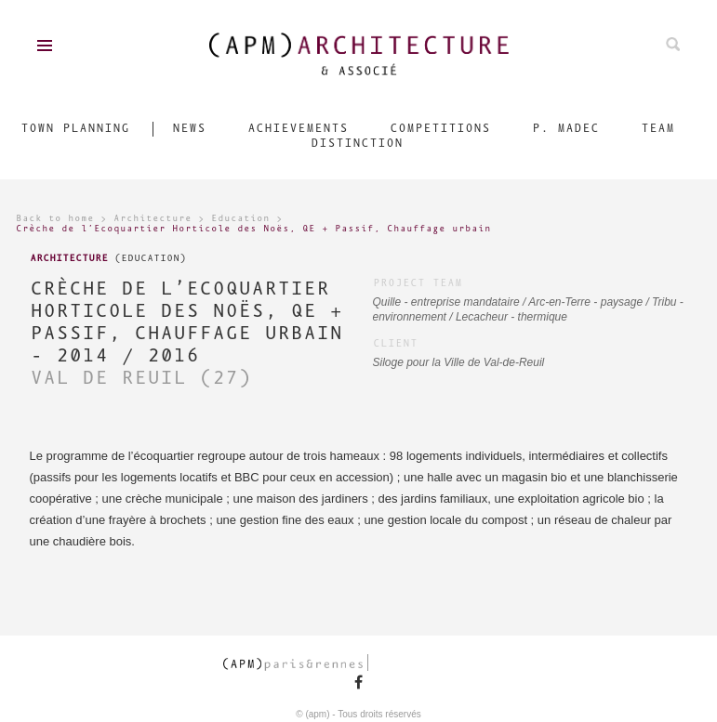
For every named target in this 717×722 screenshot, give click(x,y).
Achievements (297, 129)
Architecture (152, 219)
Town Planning (74, 129)
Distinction (357, 144)
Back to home (55, 219)
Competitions (440, 129)
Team (657, 129)
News (189, 129)
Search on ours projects (673, 44)
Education (240, 219)
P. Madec (565, 129)
